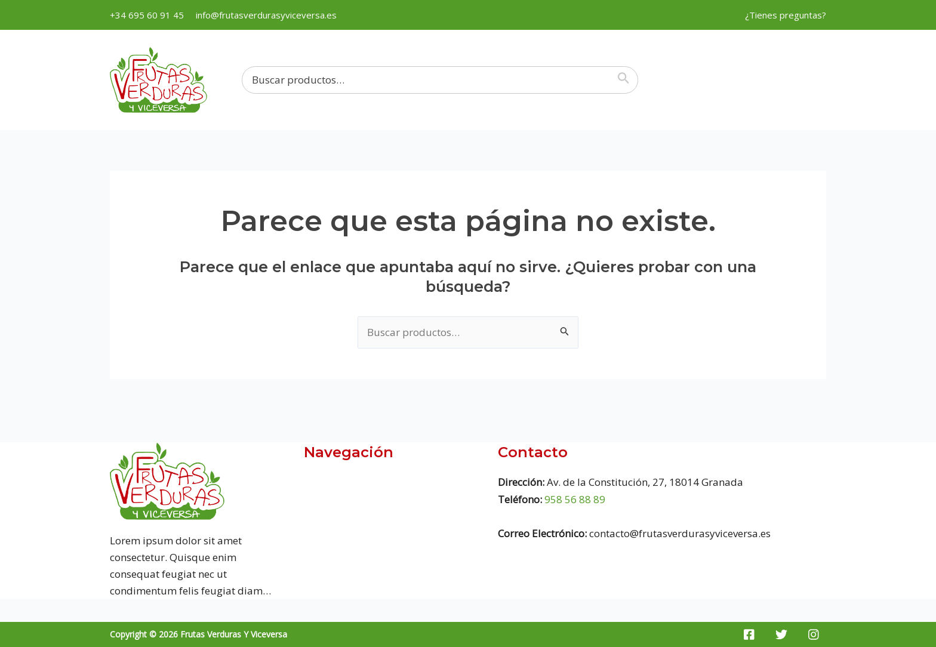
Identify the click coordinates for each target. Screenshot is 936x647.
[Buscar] (626, 80)
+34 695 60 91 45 (147, 15)
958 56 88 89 (574, 499)
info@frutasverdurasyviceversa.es (266, 15)
